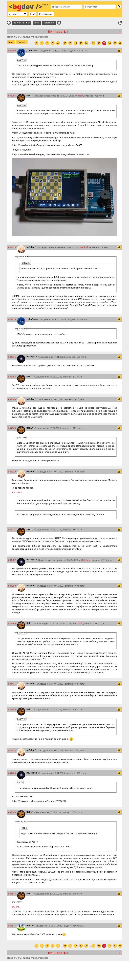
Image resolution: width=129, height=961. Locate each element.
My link (15, 906)
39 (115, 43)
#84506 (12, 812)
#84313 (12, 247)
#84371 (12, 529)
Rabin (30, 95)
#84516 (12, 893)
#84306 (12, 95)
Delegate (32, 357)
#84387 (12, 560)
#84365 (12, 428)
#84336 (12, 357)
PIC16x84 (17, 492)
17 (70, 43)
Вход (32, 13)
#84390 (12, 585)
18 (75, 43)
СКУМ (18, 36)
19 (81, 43)
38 (109, 43)
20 (86, 43)
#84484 (12, 750)
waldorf (31, 247)
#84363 (12, 399)
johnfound (32, 50)
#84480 (12, 709)
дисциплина (30, 36)
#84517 (12, 925)
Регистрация (46, 13)
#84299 (12, 50)
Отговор (21, 42)
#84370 (12, 471)
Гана (10, 36)
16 (65, 43)
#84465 (12, 623)
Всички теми (21, 22)
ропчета (44, 36)
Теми (36, 22)
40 (120, 43)
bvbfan (30, 925)
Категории (49, 22)
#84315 (12, 319)
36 (99, 43)
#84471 (12, 683)
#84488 (12, 773)
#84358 (12, 376)
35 (93, 43)
